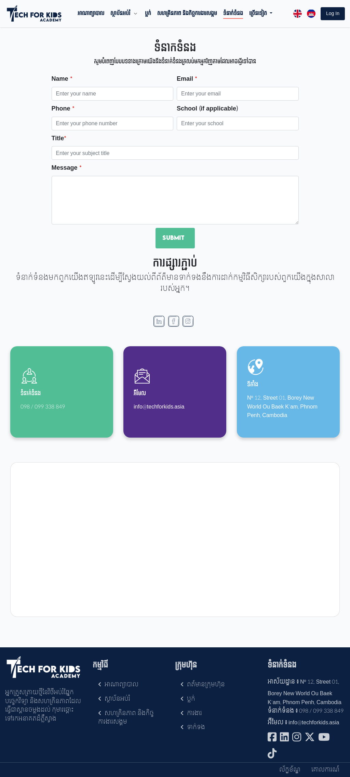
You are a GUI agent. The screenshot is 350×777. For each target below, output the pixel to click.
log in (332, 13)
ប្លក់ (148, 14)
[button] (333, 13)
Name (62, 79)
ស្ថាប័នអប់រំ (120, 14)
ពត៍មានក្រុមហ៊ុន (202, 684)
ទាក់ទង (192, 727)
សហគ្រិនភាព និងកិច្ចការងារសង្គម (187, 14)
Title (59, 139)
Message (66, 168)
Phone (63, 109)
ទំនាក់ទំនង (233, 14)
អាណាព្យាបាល (91, 14)
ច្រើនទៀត (258, 14)
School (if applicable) (207, 109)
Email (187, 79)
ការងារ (191, 713)
